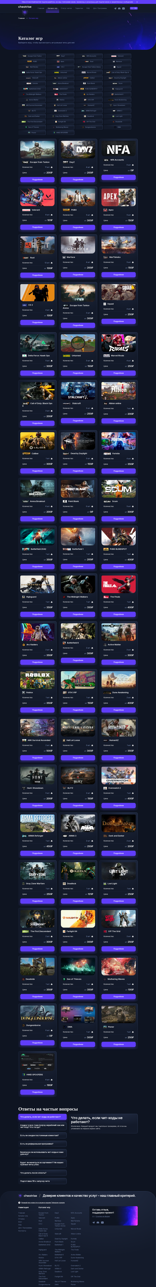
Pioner (54, 121)
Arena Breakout (54, 81)
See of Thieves (77, 116)
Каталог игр (52, 8)
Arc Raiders (29, 92)
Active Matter (77, 92)
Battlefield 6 (53, 92)
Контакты (22, 1220)
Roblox (101, 92)
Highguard (77, 87)
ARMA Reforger (77, 103)
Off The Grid (30, 116)
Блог (20, 1211)
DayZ (53, 56)
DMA (29, 121)
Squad (53, 67)
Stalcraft (54, 74)
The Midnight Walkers (101, 87)
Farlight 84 (125, 108)
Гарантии (79, 8)
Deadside (53, 116)
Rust (53, 61)
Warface (77, 61)
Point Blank (77, 81)
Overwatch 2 (53, 103)
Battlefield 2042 (125, 81)
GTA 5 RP (125, 92)
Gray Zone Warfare (30, 108)
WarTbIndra (101, 61)
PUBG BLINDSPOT (53, 87)
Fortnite (30, 81)
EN (136, 8)
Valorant (101, 56)
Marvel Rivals (125, 67)
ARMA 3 (101, 103)
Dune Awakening (30, 98)
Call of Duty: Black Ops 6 (30, 75)
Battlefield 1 (29, 87)
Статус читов (66, 8)
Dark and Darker (125, 103)
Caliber (101, 74)
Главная (41, 8)
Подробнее (37, 168)
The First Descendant (101, 109)
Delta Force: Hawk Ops (77, 67)
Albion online (77, 74)
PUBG (125, 56)
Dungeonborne (125, 116)
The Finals (125, 87)
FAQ (88, 8)
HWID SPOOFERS (77, 121)
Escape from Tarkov (29, 56)
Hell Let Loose (77, 98)
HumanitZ (101, 98)
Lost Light (77, 108)
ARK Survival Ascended (54, 98)
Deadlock (53, 108)
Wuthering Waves (101, 116)
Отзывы (21, 1208)
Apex (29, 61)
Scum (101, 81)
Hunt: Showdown (125, 98)
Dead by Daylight (125, 74)
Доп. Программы (100, 8)
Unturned (101, 67)
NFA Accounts (77, 56)
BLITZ (30, 103)
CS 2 (125, 61)
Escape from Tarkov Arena (29, 67)
